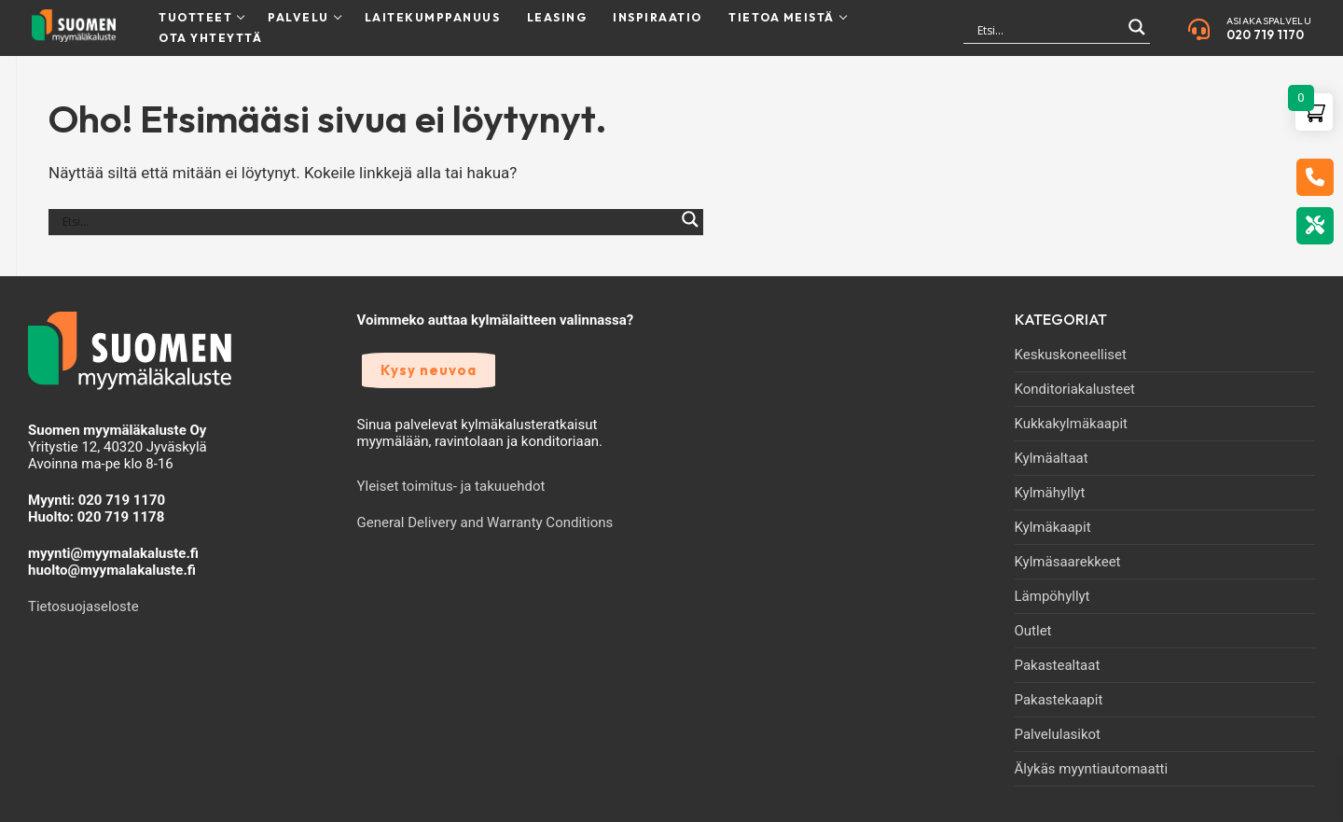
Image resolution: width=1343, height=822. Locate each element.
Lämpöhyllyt (1052, 596)
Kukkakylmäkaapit (1071, 423)
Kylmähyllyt (1050, 492)
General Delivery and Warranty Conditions (485, 522)
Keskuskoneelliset (1071, 354)
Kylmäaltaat (1051, 458)
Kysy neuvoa (429, 370)
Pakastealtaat (1058, 665)
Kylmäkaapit (1053, 527)
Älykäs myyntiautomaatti (1092, 768)
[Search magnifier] (1137, 35)
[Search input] (1048, 30)
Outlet (1033, 630)
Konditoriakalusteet (1075, 389)
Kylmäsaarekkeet (1068, 561)
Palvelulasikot (1058, 734)
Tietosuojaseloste (83, 606)
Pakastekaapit (1059, 699)
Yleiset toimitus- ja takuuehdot (451, 486)
